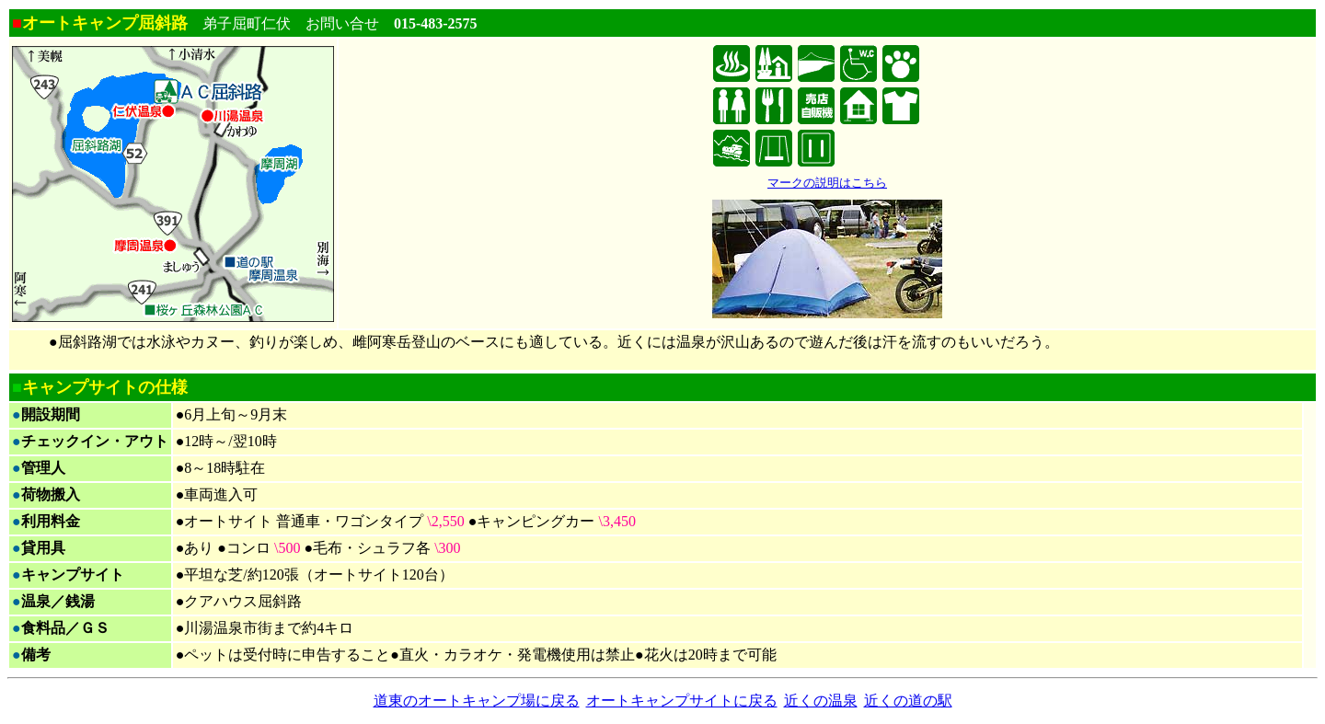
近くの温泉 (821, 700)
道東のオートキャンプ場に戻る (477, 700)
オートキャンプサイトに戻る (682, 700)
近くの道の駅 (908, 700)
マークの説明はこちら (827, 183)
